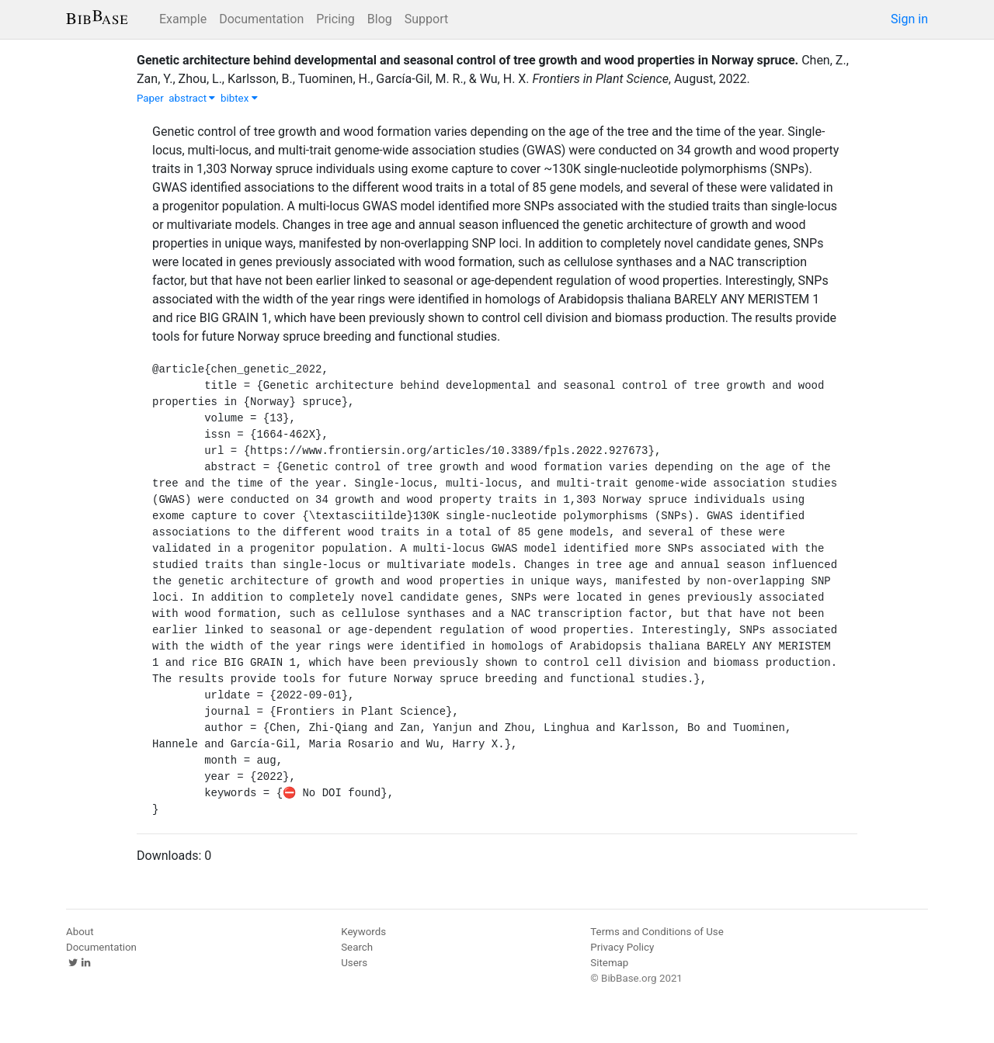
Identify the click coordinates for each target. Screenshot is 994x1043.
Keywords (363, 931)
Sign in (909, 19)
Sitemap (609, 962)
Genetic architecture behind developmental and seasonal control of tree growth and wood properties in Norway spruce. (467, 60)
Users (354, 962)
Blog (379, 19)
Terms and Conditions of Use (656, 931)
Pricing (335, 19)
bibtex (239, 98)
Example (183, 19)
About (80, 931)
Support (426, 19)
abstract (192, 98)
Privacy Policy (622, 947)
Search (357, 947)
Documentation (261, 19)
